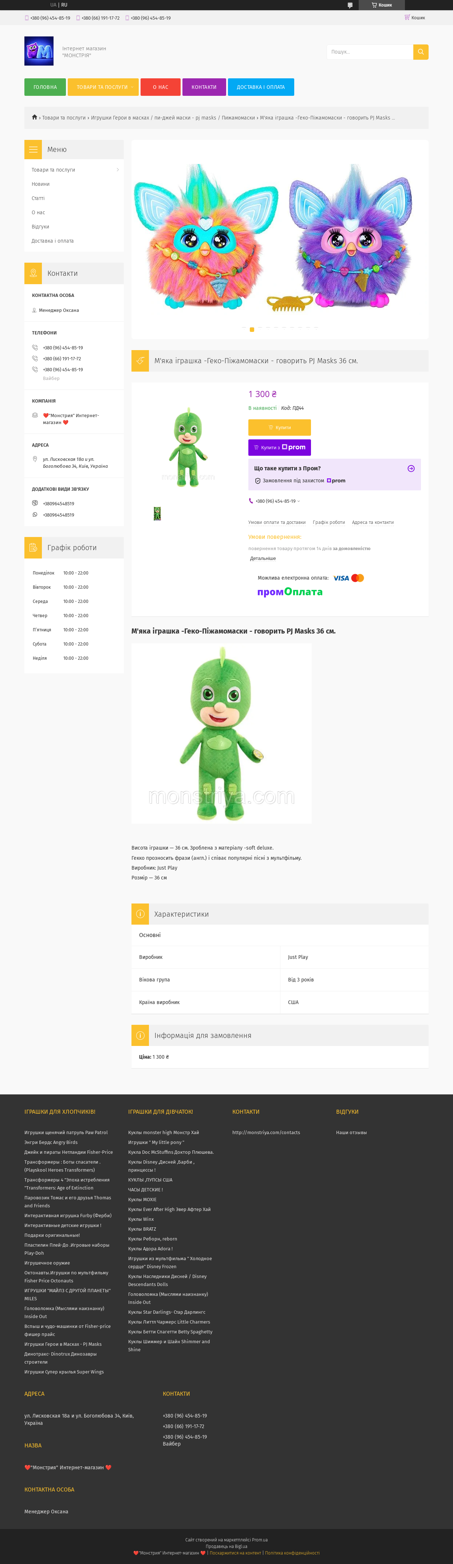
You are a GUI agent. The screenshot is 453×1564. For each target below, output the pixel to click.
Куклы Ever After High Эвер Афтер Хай (169, 1209)
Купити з (283, 447)
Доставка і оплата (261, 87)
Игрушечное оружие (47, 1263)
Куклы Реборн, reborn (152, 1239)
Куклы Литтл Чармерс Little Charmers (169, 1322)
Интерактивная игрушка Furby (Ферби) (67, 1215)
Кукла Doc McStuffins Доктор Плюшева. (171, 1152)
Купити (283, 427)
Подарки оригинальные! (52, 1235)
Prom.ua (260, 1540)
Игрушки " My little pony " (156, 1142)
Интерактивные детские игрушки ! (62, 1225)
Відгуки (40, 227)
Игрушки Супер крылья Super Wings (64, 1372)
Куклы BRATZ (142, 1229)
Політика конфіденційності (292, 1553)
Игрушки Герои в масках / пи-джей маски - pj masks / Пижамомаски (173, 118)
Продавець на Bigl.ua (226, 1546)
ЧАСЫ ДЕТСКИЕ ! (145, 1189)
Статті (38, 198)
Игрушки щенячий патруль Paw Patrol (66, 1132)
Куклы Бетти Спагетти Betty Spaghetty (170, 1331)
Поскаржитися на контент (235, 1553)
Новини (41, 184)
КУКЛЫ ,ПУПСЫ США (150, 1180)
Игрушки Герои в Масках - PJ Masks (63, 1344)
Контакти (204, 87)
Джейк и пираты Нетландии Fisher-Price (68, 1152)
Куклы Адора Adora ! (150, 1248)
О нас (160, 87)
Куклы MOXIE (142, 1199)
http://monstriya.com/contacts (266, 1132)
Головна (45, 87)
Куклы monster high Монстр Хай (163, 1132)
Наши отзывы (351, 1132)
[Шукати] (421, 52)
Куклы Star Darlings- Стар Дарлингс (166, 1312)
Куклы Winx (141, 1219)
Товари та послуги (102, 87)
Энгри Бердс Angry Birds (51, 1142)
